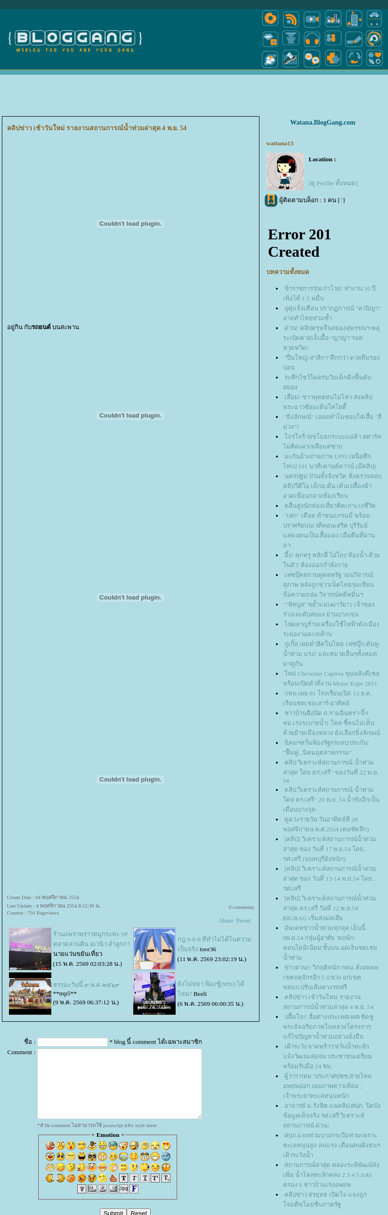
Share (226, 920)
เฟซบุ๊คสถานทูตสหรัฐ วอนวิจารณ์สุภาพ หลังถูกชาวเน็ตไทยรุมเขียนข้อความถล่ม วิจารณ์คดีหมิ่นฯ (328, 584)
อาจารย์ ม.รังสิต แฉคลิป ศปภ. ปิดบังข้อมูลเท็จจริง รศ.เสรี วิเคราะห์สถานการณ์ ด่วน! (332, 1115)
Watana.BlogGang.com (322, 122)
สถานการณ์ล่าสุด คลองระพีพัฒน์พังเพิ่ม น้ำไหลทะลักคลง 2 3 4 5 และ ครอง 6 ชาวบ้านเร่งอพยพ (331, 1174)
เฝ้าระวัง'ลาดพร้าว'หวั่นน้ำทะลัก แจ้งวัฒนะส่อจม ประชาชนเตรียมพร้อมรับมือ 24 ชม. (327, 1056)
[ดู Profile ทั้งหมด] (333, 183)
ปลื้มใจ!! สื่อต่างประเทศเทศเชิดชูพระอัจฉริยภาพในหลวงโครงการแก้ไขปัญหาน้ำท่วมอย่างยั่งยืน (328, 1026)
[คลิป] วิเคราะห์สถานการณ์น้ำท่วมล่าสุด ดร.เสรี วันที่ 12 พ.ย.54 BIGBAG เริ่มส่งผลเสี (330, 908)
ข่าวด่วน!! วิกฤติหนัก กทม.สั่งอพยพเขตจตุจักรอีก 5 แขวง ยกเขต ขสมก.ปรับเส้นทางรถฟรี (331, 977)
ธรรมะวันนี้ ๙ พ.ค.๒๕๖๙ (86, 984)
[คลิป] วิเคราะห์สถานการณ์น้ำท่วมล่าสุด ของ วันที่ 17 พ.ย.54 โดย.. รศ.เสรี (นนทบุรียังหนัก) (330, 849)
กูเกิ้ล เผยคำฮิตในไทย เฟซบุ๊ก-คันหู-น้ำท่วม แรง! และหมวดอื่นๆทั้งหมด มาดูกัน (332, 653)
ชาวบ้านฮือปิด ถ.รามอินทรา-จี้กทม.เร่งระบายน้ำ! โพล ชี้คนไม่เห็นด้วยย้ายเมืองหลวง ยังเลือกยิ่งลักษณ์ (331, 723)
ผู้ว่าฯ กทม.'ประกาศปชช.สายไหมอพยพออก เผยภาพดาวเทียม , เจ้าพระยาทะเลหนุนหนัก (327, 1086)
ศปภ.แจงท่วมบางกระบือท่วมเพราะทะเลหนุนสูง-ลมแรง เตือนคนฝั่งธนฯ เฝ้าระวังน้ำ (331, 1145)
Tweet (243, 920)
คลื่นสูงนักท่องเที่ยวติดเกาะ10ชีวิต (330, 505)
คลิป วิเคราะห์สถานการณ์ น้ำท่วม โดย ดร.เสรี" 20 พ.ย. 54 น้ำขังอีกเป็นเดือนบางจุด (331, 799)
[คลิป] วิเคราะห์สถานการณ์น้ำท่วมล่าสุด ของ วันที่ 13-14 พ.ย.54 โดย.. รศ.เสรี (330, 878)
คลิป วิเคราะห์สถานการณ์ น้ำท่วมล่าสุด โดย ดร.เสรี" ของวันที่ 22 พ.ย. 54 (331, 771)
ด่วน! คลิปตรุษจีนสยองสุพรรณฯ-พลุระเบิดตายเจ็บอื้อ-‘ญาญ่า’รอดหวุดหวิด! (331, 337)
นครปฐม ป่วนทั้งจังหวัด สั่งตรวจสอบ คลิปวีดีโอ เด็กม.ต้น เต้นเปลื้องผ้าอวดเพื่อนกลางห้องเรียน (332, 486)
